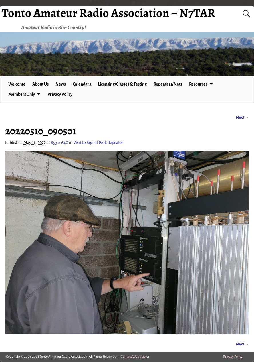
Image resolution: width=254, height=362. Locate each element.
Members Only (21, 94)
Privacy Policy (59, 94)
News (60, 84)
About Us (40, 84)
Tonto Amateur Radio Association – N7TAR (108, 13)
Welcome (16, 84)
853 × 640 (59, 142)
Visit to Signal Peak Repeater (98, 142)
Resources (198, 84)
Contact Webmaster (135, 357)
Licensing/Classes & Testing (122, 84)
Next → (242, 117)
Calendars (82, 84)
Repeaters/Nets (168, 84)
